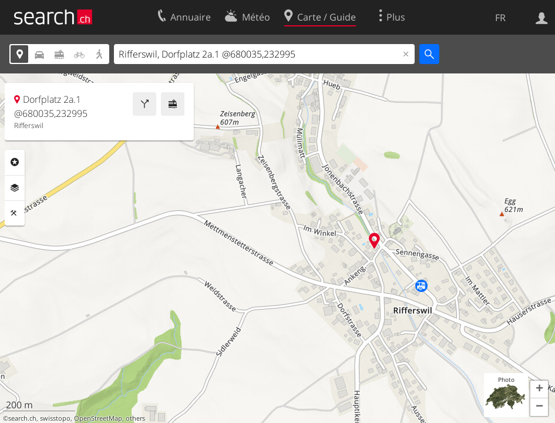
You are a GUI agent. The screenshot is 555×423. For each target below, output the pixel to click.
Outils (15, 213)
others (135, 418)
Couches (15, 188)
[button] (539, 389)
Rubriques (15, 162)
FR (500, 17)
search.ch (22, 418)
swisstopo (55, 418)
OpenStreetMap (98, 418)
